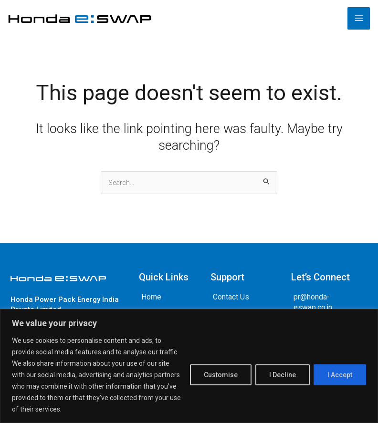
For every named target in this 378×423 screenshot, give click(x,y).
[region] (189, 366)
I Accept (339, 375)
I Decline (282, 375)
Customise (221, 375)
